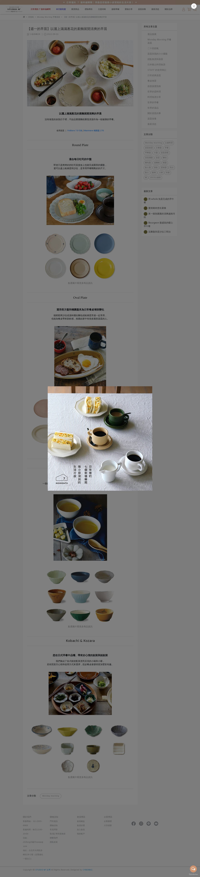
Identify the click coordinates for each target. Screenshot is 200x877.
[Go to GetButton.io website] (193, 874)
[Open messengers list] (193, 868)
